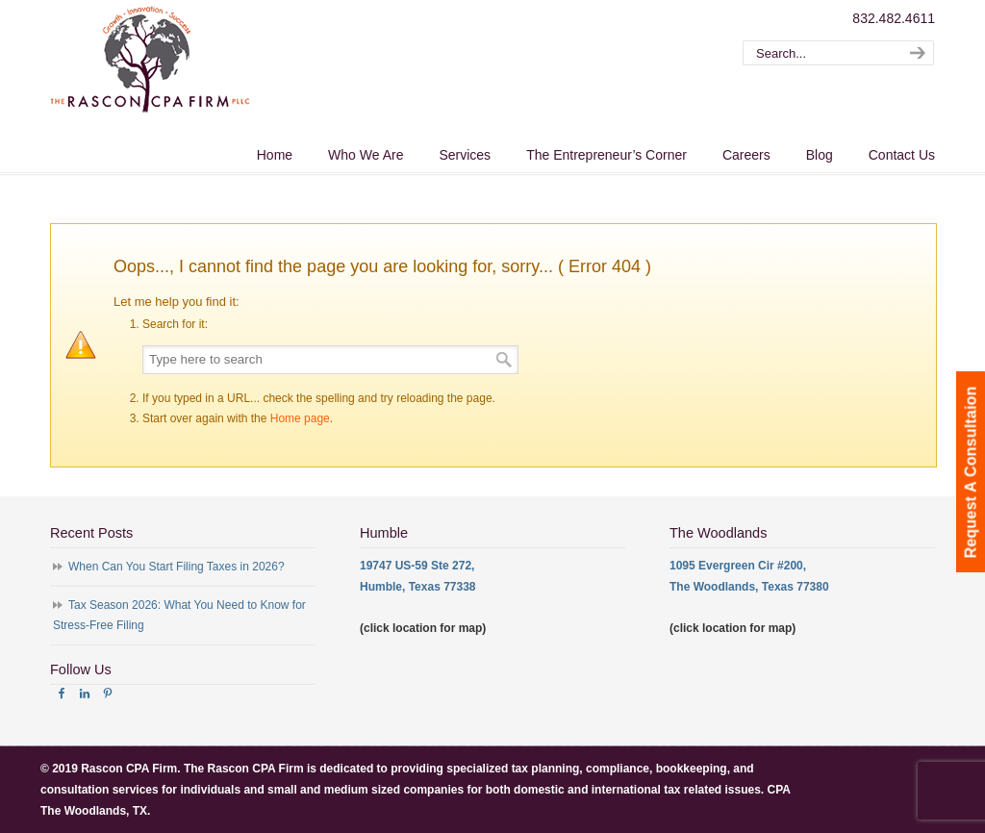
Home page (300, 418)
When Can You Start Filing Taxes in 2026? (176, 566)
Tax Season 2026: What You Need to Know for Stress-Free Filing (179, 615)
